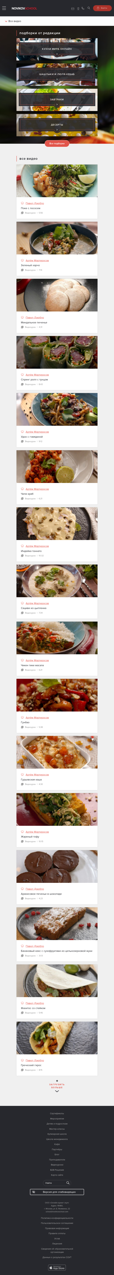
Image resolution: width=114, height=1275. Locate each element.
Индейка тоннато (31, 551)
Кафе (57, 1144)
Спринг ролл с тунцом (34, 379)
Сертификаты (57, 1113)
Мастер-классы (57, 1129)
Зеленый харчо (30, 265)
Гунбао (25, 722)
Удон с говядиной (32, 436)
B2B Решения (57, 1170)
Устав (57, 1238)
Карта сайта (57, 1175)
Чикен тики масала (32, 665)
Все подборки (57, 143)
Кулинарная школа (57, 1134)
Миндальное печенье (34, 322)
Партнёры (57, 1149)
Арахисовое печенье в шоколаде (41, 893)
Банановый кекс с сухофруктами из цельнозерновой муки (56, 951)
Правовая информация (57, 1228)
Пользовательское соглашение (57, 1223)
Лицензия (57, 1243)
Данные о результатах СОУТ (57, 1257)
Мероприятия (57, 1118)
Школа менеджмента (57, 1139)
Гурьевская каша (31, 779)
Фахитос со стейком (33, 1008)
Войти (102, 7)
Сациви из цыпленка (33, 608)
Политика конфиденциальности (57, 1218)
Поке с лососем (30, 208)
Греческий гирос (31, 1065)
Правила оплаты (57, 1233)
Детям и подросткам (57, 1123)
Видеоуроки (57, 1164)
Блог (57, 1154)
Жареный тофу (30, 836)
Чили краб (27, 493)
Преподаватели (57, 1159)
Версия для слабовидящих (54, 1192)
